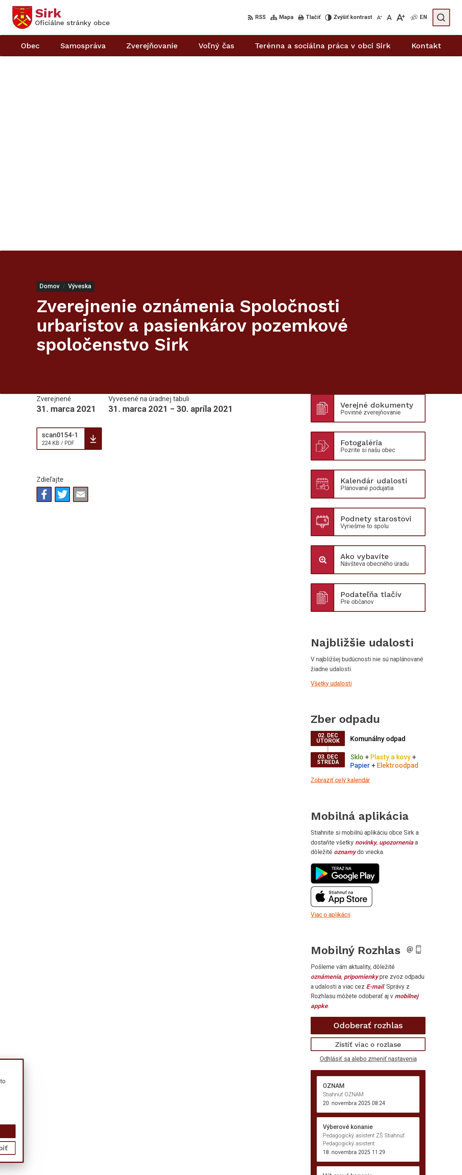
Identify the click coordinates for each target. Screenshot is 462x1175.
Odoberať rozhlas (368, 831)
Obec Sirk (70, 1098)
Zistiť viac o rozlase (368, 850)
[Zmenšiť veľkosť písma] (379, 17)
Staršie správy (336, 993)
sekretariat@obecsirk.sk (417, 1152)
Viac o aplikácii (330, 720)
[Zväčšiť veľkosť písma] (400, 17)
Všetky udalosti (331, 488)
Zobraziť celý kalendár (340, 585)
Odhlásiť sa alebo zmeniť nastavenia (368, 864)
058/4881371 (403, 1135)
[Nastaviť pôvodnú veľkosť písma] (389, 17)
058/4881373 (403, 1127)
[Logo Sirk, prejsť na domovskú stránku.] (61, 17)
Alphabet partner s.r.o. (112, 1091)
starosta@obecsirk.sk (414, 1144)
